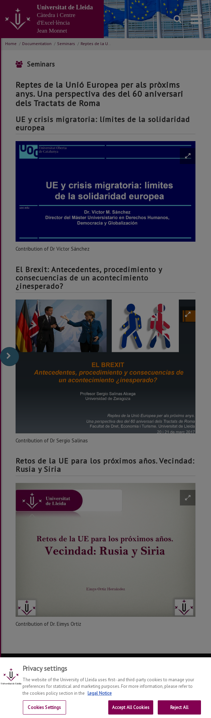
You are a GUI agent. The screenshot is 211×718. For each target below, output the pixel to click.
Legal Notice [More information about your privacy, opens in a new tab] (100, 698)
